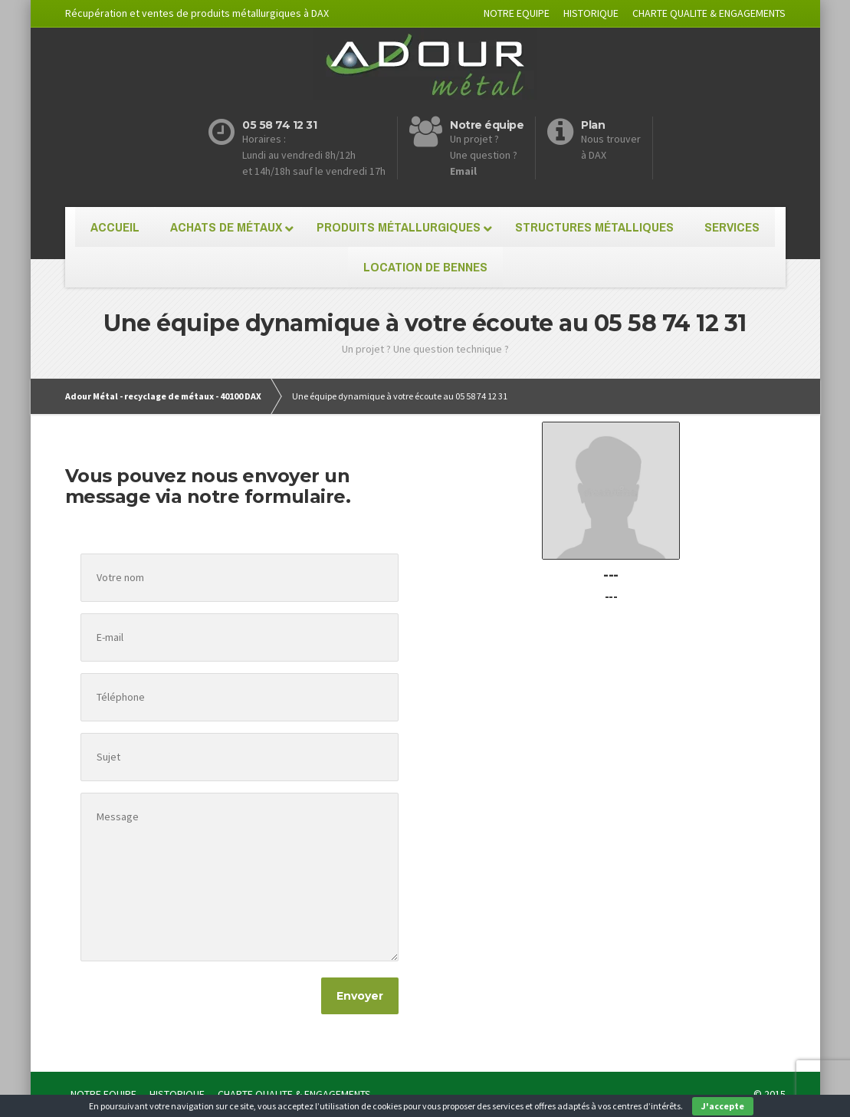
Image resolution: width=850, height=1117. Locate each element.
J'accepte (722, 1106)
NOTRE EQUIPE (517, 13)
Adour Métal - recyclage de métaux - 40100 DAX (163, 396)
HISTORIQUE (591, 13)
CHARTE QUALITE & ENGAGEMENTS (709, 13)
